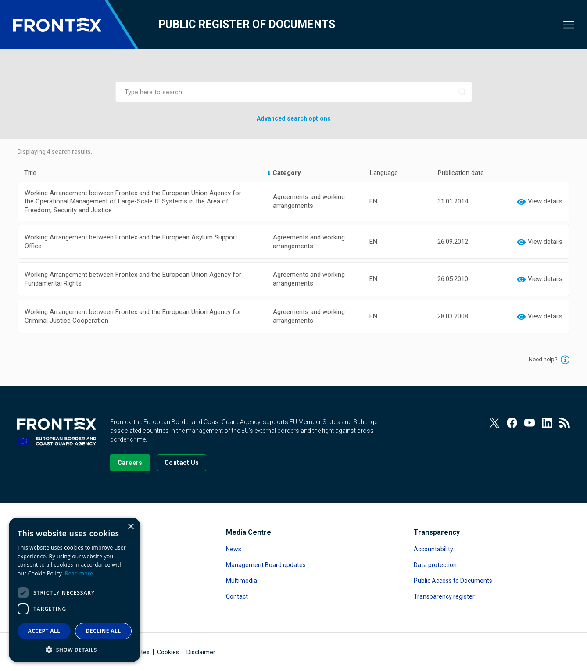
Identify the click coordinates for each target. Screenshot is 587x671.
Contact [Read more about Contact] (237, 596)
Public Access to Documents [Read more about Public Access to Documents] (453, 580)
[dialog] (74, 590)
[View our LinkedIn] (547, 423)
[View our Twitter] (494, 423)
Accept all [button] (44, 631)
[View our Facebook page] (512, 423)
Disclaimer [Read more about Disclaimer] (200, 652)
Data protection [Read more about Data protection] (435, 564)
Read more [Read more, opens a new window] (79, 573)
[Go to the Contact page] (182, 462)
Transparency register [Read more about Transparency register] (444, 596)
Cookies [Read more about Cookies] (168, 652)
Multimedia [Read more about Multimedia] (241, 580)
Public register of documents (246, 24)
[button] (75, 649)
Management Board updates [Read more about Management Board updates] (266, 564)
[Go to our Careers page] (130, 462)
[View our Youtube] (529, 423)
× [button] (130, 527)
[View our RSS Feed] (564, 423)
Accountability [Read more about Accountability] (433, 549)
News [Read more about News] (233, 549)
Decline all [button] (103, 631)
